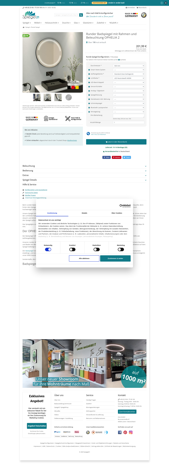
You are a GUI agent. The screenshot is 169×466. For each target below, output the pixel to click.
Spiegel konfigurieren (47, 443)
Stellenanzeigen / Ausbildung (63, 418)
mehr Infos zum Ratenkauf (98, 134)
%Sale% (113, 22)
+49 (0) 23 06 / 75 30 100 (126, 399)
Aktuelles (57, 411)
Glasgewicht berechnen (82, 443)
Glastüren (87, 22)
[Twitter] (127, 157)
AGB (43, 446)
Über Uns (57, 400)
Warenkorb (141, 7)
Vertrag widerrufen (97, 446)
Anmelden (130, 7)
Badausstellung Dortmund (62, 404)
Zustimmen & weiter (115, 258)
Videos (56, 415)
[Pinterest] (116, 157)
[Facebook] (106, 157)
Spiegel (26, 22)
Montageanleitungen (93, 407)
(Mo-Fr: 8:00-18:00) (39, 7)
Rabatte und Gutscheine (121, 443)
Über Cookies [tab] (117, 213)
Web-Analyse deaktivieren (70, 446)
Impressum (37, 446)
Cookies (58, 446)
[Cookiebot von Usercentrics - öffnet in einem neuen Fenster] (121, 206)
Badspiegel (30, 251)
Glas (76, 22)
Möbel (37, 22)
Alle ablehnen (84, 258)
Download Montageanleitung (35, 198)
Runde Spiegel (35, 27)
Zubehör (100, 22)
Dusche (65, 22)
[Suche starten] (81, 15)
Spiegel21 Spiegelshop (61, 407)
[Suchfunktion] (66, 15)
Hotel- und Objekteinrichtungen (102, 443)
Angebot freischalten (37, 426)
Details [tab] (84, 213)
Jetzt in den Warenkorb (116, 142)
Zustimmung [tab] (52, 213)
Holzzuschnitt (51, 22)
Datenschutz (50, 446)
